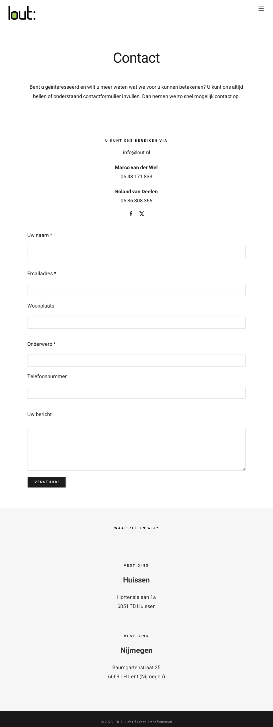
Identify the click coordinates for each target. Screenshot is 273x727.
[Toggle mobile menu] (261, 9)
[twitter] (141, 213)
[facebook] (130, 213)
